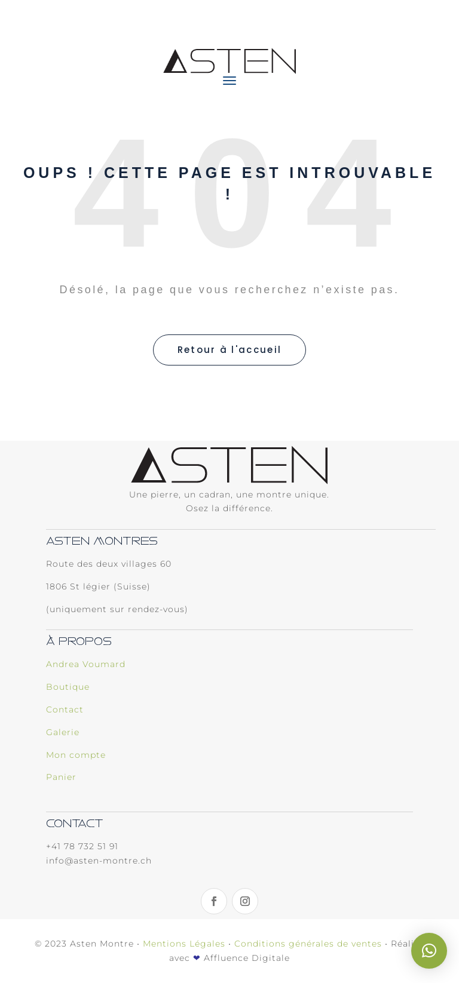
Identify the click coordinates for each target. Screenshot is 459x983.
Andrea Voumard (86, 664)
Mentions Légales (184, 943)
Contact (65, 709)
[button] (429, 951)
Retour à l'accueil (229, 349)
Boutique (68, 686)
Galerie (62, 732)
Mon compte (76, 754)
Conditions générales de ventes (308, 943)
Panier (61, 777)
